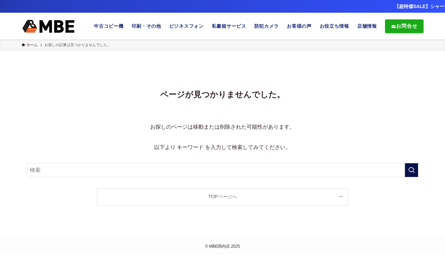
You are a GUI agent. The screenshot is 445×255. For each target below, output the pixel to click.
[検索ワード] (222, 170)
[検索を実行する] (411, 170)
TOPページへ (222, 196)
